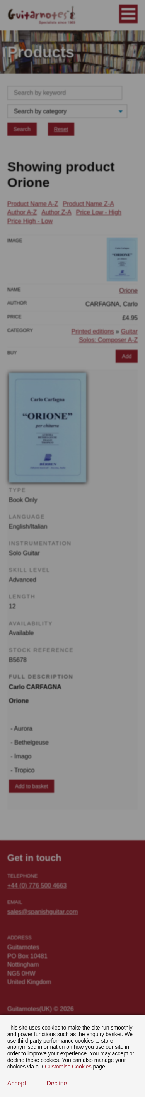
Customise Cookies (68, 1066)
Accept (16, 1083)
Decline (56, 1083)
